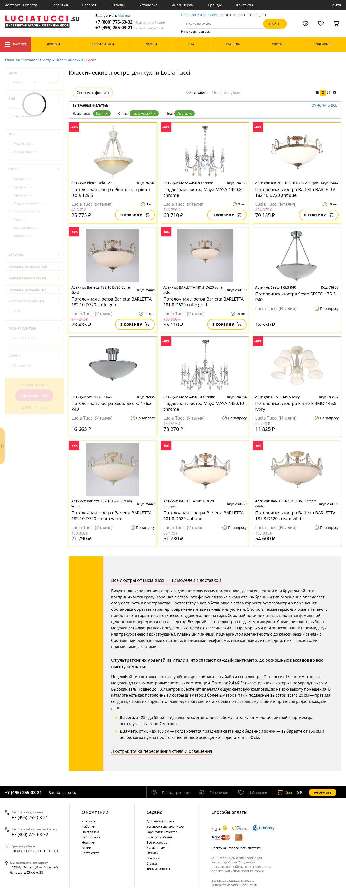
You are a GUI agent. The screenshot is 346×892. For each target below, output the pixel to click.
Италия (22, 365)
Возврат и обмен (159, 837)
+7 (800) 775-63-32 (130, 22)
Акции (86, 847)
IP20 (19, 311)
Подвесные (24, 143)
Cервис (154, 812)
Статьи (152, 863)
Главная (12, 60)
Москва (124, 16)
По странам (90, 832)
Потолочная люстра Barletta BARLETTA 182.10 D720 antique (295, 192)
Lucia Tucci (24, 338)
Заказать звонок (62, 792)
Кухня (102, 113)
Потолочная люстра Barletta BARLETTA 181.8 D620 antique (203, 515)
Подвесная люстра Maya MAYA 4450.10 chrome (203, 406)
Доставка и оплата (21, 4)
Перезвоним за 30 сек (199, 15)
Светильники (27, 116)
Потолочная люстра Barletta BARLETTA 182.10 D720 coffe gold (111, 301)
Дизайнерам (183, 4)
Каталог (15, 44)
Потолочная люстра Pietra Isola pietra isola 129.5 (110, 192)
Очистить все (324, 105)
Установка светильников (165, 826)
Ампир (22, 179)
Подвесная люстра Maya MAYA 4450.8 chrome (202, 192)
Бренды (215, 4)
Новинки (88, 842)
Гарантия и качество (162, 832)
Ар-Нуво (23, 187)
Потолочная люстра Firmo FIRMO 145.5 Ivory (295, 406)
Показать (34, 395)
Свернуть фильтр (93, 92)
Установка (148, 4)
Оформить (323, 792)
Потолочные (26, 152)
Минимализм (27, 228)
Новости (153, 858)
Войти (335, 5)
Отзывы (118, 4)
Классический (70, 60)
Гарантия (59, 4)
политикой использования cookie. (239, 871)
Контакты (244, 4)
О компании (95, 812)
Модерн (22, 236)
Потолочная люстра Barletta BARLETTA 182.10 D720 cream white (111, 515)
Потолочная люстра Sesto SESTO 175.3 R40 (295, 296)
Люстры (47, 60)
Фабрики (88, 826)
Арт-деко (23, 195)
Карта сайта (90, 853)
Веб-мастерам (157, 842)
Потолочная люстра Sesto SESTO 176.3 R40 (111, 406)
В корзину (134, 215)
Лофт (20, 219)
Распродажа (91, 837)
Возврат (89, 4)
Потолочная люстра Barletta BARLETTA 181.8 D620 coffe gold (203, 301)
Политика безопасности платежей (236, 848)
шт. (285, 792)
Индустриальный (29, 203)
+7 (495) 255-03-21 (130, 27)
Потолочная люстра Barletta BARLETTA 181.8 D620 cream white (295, 515)
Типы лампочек (158, 869)
